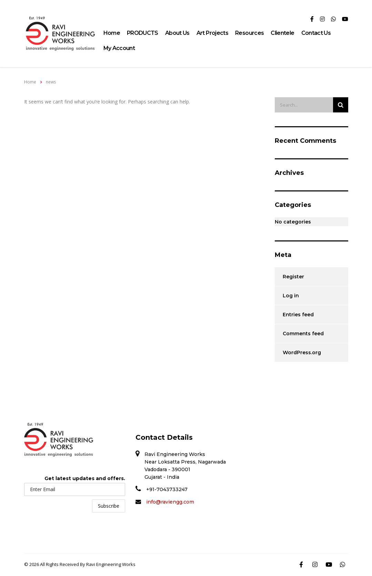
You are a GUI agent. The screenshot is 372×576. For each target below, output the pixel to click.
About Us (177, 33)
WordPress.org (302, 352)
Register (293, 277)
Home (111, 33)
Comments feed (303, 333)
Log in (291, 295)
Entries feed (298, 314)
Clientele (282, 33)
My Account (119, 48)
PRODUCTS (142, 33)
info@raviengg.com (170, 502)
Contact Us (316, 33)
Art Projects (212, 33)
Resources (249, 33)
